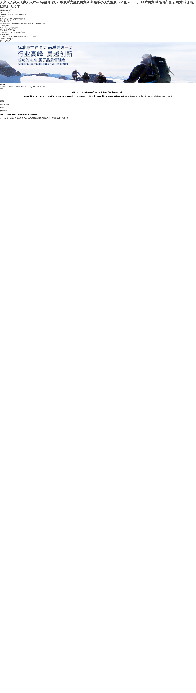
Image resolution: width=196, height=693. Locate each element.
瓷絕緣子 (3, 23)
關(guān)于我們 (5, 12)
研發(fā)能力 (4, 32)
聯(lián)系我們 (5, 41)
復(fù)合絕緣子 (20, 23)
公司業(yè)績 (4, 26)
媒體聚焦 (22, 19)
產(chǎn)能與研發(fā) (7, 30)
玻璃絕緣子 (11, 23)
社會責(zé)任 (4, 34)
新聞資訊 (3, 16)
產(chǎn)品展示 (5, 21)
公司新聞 (3, 19)
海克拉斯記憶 (21, 14)
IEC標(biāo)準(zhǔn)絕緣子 (35, 23)
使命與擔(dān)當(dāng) (8, 36)
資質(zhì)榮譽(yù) (6, 39)
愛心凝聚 (20, 36)
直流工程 (3, 28)
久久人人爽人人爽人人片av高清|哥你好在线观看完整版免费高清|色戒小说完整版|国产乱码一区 (34, 118)
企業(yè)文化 (11, 14)
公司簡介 (3, 14)
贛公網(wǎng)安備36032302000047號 (158, 96)
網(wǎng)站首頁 (6, 10)
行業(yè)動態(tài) (13, 19)
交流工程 (10, 28)
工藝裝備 (22, 32)
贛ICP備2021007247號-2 (134, 96)
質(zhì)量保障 (14, 32)
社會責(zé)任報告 (29, 36)
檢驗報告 (16, 28)
